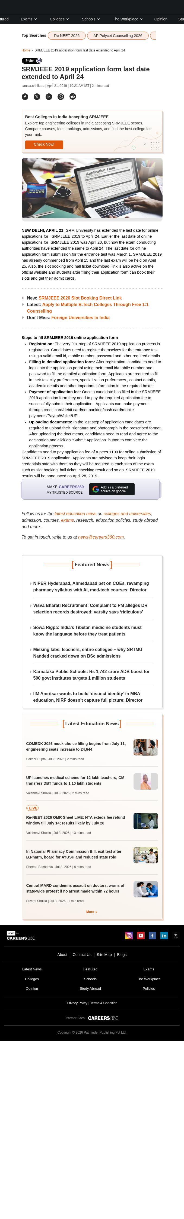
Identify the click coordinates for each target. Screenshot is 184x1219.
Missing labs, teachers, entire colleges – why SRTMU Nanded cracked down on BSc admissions (87, 652)
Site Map (104, 954)
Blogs (121, 954)
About (62, 954)
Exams (29, 19)
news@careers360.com (101, 537)
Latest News (32, 969)
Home (26, 50)
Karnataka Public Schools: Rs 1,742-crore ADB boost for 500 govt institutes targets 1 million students (91, 674)
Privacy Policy (77, 1003)
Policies (149, 988)
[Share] (25, 96)
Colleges (59, 19)
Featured (90, 969)
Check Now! (44, 144)
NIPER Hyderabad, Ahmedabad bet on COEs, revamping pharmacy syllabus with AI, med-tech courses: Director (91, 586)
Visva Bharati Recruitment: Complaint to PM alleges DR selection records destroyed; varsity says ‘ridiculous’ (90, 608)
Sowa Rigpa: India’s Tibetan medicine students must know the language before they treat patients (87, 630)
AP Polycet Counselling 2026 (117, 35)
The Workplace (128, 19)
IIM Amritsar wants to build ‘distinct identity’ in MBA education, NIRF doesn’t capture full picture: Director (88, 696)
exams (67, 520)
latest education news (75, 513)
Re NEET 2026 (67, 35)
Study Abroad (90, 988)
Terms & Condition (103, 1003)
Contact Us (82, 954)
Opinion (160, 19)
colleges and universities (127, 513)
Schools (91, 19)
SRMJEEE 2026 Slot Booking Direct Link (80, 298)
